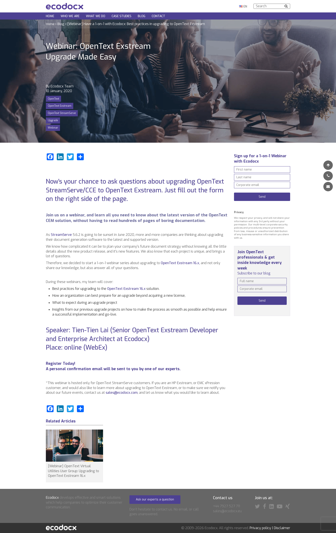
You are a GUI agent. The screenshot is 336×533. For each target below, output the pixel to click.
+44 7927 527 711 (226, 506)
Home (50, 16)
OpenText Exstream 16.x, (180, 263)
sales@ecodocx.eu (227, 511)
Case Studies (121, 16)
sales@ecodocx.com (122, 392)
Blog (141, 16)
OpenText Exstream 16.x (126, 288)
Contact (158, 16)
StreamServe (61, 234)
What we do (95, 16)
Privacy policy (260, 528)
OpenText (53, 98)
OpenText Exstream (59, 106)
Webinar (53, 127)
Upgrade (53, 120)
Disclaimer (282, 528)
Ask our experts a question (155, 499)
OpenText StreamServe (62, 113)
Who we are (70, 16)
